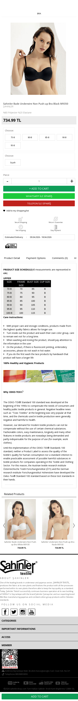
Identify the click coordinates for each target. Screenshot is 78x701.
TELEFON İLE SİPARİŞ (39, 203)
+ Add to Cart (39, 188)
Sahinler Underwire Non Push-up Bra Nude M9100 (57, 543)
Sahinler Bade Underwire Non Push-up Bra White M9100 (20, 543)
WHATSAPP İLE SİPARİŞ (39, 196)
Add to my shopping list (17, 210)
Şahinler (8, 106)
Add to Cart (40, 696)
